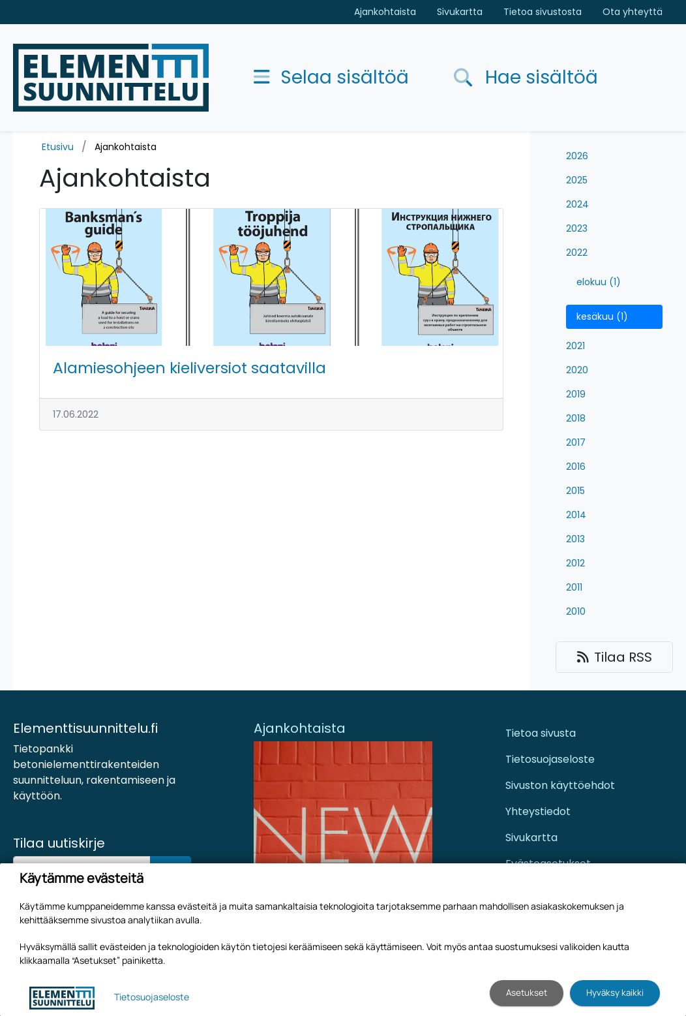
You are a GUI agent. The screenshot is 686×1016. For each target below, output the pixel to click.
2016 (576, 466)
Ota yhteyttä (633, 11)
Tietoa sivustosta (542, 11)
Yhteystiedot (538, 811)
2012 (575, 563)
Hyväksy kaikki (615, 992)
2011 (574, 587)
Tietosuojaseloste (550, 759)
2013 (575, 539)
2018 (576, 418)
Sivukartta (460, 11)
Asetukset (526, 992)
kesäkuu (602, 316)
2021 (575, 345)
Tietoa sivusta (540, 733)
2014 (576, 514)
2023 (577, 228)
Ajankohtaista (385, 11)
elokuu (598, 281)
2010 (576, 611)
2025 (577, 180)
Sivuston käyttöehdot (560, 785)
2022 (577, 252)
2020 (577, 370)
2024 (577, 204)
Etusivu (58, 146)
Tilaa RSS (614, 657)
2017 (576, 442)
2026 (577, 155)
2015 (575, 490)
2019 (576, 394)
